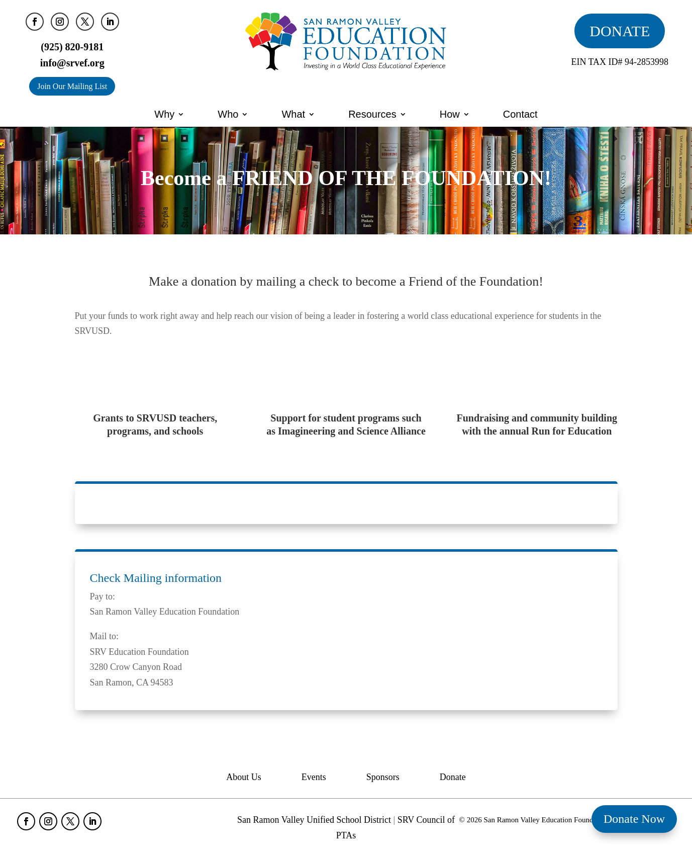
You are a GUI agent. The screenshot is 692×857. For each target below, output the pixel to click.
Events (314, 778)
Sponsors (383, 778)
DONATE (619, 31)
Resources (372, 114)
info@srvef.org (72, 62)
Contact (520, 114)
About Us (243, 778)
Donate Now (634, 818)
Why (164, 114)
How (450, 114)
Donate (453, 778)
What (293, 114)
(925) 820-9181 (72, 46)
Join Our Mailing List (72, 86)
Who (228, 114)
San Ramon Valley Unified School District (314, 820)
